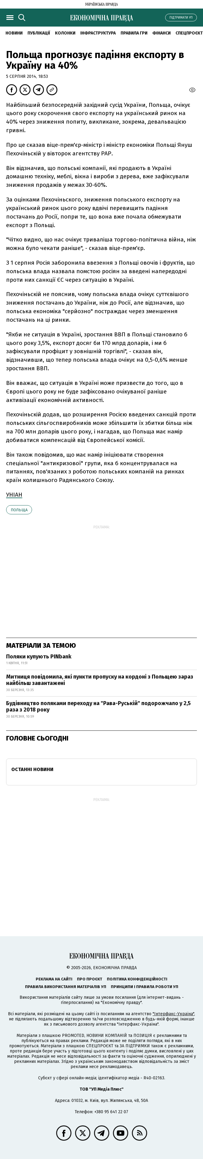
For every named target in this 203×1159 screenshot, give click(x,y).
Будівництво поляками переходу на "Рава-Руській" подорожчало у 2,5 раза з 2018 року (98, 706)
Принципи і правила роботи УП (144, 986)
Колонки (65, 33)
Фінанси (161, 33)
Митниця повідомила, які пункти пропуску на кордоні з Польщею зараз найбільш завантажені (99, 680)
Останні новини (32, 769)
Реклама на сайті (54, 979)
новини (14, 33)
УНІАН (14, 494)
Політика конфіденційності (137, 979)
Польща (19, 510)
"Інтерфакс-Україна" (173, 1013)
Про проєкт (89, 979)
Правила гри (134, 33)
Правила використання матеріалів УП (65, 986)
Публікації (38, 33)
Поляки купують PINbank (38, 656)
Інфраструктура (98, 33)
